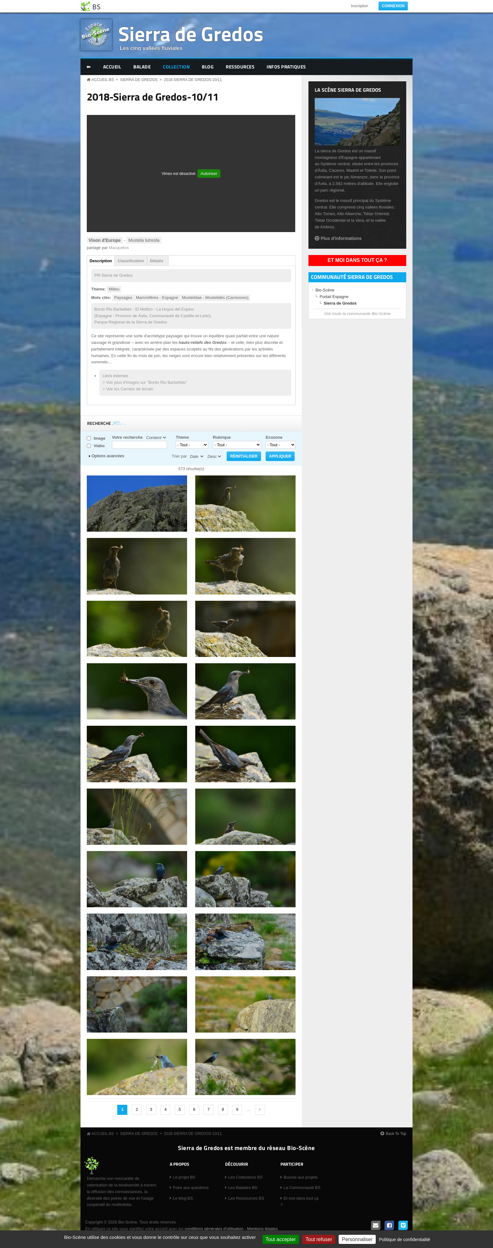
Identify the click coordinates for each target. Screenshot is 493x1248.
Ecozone (274, 437)
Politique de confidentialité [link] (404, 1239)
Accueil (112, 66)
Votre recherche (127, 437)
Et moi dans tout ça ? (357, 260)
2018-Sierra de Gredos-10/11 (193, 80)
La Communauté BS (302, 1187)
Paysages (123, 297)
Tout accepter (281, 1239)
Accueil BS (102, 80)
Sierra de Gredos (190, 33)
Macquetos (119, 247)
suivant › (260, 1110)
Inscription (359, 6)
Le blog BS (183, 1198)
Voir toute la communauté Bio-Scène (357, 313)
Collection (176, 66)
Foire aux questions (190, 1187)
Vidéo (99, 445)
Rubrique (222, 437)
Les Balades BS (243, 1187)
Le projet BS (184, 1177)
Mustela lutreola (143, 240)
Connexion (393, 6)
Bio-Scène (325, 290)
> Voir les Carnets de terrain (127, 389)
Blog (207, 66)
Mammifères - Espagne (157, 297)
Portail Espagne (334, 296)
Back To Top (396, 1133)
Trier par (179, 456)
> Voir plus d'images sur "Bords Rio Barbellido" (144, 382)
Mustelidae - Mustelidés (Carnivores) (215, 297)
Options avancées (107, 455)
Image (100, 438)
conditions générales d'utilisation (214, 1228)
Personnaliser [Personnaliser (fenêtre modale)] (357, 1239)
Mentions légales (262, 1228)
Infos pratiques (286, 66)
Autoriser (209, 173)
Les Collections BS (245, 1177)
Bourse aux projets (301, 1177)
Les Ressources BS (246, 1198)
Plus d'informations (341, 238)
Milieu (114, 289)
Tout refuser (319, 1239)
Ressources (240, 66)
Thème (182, 437)
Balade (142, 66)
